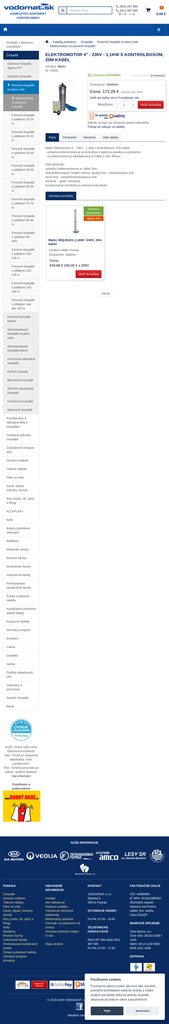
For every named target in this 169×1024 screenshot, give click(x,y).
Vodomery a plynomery (14, 687)
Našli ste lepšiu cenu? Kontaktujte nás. (115, 97)
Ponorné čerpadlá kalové (18, 319)
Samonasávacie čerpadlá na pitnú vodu (18, 333)
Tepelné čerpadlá (17, 697)
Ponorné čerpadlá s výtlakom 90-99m (23, 237)
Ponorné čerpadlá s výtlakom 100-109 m (23, 254)
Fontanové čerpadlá (20, 401)
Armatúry (12, 638)
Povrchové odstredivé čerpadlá (21, 361)
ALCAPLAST (14, 511)
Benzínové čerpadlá (20, 380)
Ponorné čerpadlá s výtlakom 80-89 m (23, 220)
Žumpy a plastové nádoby (17, 598)
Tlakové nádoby (16, 469)
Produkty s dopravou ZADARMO (19, 44)
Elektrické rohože (17, 549)
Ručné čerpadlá (17, 371)
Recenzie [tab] (89, 137)
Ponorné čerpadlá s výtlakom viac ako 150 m (23, 304)
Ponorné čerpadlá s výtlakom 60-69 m (23, 186)
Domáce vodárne (17, 460)
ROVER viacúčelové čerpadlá (20, 390)
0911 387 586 (129, 10)
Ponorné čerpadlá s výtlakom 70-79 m (23, 203)
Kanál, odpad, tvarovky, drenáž (17, 488)
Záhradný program (18, 630)
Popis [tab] (52, 137)
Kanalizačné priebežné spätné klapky (21, 611)
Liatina (10, 647)
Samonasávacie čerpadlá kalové (17, 348)
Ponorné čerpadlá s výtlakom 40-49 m (23, 153)
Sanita (10, 664)
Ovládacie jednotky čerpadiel (18, 437)
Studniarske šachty (18, 566)
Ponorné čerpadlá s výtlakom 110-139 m (23, 270)
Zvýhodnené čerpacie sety (20, 450)
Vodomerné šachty (18, 575)
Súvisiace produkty (61, 196)
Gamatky (12, 655)
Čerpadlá (12, 55)
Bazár (10, 706)
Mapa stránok (54, 944)
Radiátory (12, 541)
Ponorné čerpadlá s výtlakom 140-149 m (23, 287)
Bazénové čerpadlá (19, 409)
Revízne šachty (16, 558)
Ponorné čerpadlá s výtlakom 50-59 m (23, 170)
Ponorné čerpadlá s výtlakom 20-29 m (23, 119)
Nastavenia (142, 1010)
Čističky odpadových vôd (19, 674)
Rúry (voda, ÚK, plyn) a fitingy (20, 500)
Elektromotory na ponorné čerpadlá (22, 102)
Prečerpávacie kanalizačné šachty (18, 585)
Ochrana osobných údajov (62, 931)
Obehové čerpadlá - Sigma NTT (20, 66)
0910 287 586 (129, 6)
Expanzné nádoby (18, 621)
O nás (49, 935)
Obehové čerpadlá (19, 76)
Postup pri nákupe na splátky (106, 126)
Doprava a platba (56, 906)
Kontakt (50, 898)
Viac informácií (21, 776)
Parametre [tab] (69, 137)
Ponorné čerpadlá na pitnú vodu (20, 87)
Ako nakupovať (55, 902)
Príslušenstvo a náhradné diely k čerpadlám (17, 422)
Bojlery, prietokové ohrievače (18, 530)
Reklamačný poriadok (59, 919)
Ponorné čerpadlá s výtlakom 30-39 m (23, 136)
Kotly (9, 519)
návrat (106, 293)
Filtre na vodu (15, 477)
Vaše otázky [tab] (110, 137)
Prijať (107, 1010)
